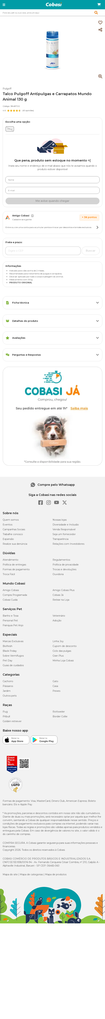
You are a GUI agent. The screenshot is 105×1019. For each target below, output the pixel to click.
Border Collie (60, 716)
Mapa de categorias (31, 874)
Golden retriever (12, 721)
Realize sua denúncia (15, 543)
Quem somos (11, 519)
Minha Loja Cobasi (63, 660)
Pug (5, 711)
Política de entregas (14, 564)
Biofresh (7, 646)
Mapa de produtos (55, 874)
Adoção (57, 620)
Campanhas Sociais (14, 529)
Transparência (60, 539)
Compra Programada (15, 594)
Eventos (7, 524)
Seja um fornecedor (64, 534)
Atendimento (10, 559)
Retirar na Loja (61, 599)
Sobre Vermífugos (13, 655)
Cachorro (8, 681)
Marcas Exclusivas (13, 641)
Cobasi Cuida (10, 599)
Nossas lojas (60, 519)
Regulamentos (61, 559)
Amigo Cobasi (11, 590)
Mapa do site (10, 874)
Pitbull (6, 716)
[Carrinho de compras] (99, 5)
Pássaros (8, 686)
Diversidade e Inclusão (66, 524)
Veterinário (59, 615)
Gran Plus (58, 655)
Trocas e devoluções (64, 569)
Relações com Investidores (68, 543)
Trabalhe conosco (13, 534)
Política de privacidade (66, 564)
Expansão (8, 539)
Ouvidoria (58, 574)
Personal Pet (10, 620)
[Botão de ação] (97, 227)
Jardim (7, 690)
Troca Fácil (9, 574)
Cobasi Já (58, 594)
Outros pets (10, 695)
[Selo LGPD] (15, 792)
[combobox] (52, 12)
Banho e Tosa (10, 615)
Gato (55, 681)
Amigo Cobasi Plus (63, 590)
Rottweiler (59, 711)
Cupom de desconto (65, 646)
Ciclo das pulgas (62, 650)
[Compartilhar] (100, 30)
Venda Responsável (64, 529)
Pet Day (7, 660)
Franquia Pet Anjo (13, 625)
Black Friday (10, 650)
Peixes (56, 690)
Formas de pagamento (16, 569)
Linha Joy (58, 641)
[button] (4, 5)
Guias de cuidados (13, 665)
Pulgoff (7, 88)
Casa (55, 686)
